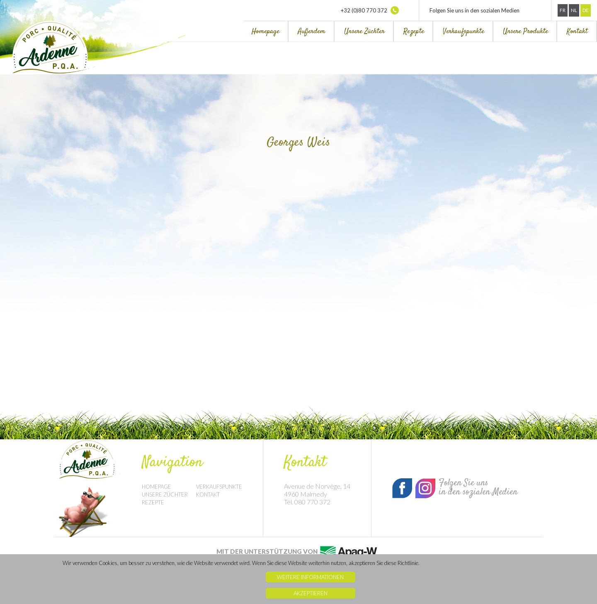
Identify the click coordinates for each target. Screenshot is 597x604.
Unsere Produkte (525, 32)
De (585, 10)
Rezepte (413, 32)
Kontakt (577, 32)
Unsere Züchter (364, 32)
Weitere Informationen (310, 577)
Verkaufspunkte (463, 32)
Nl (574, 10)
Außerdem (311, 32)
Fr (562, 10)
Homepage (265, 32)
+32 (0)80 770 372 (370, 10)
